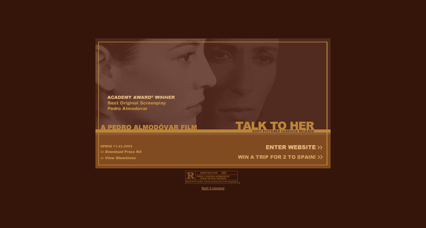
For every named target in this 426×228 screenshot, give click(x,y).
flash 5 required (213, 185)
